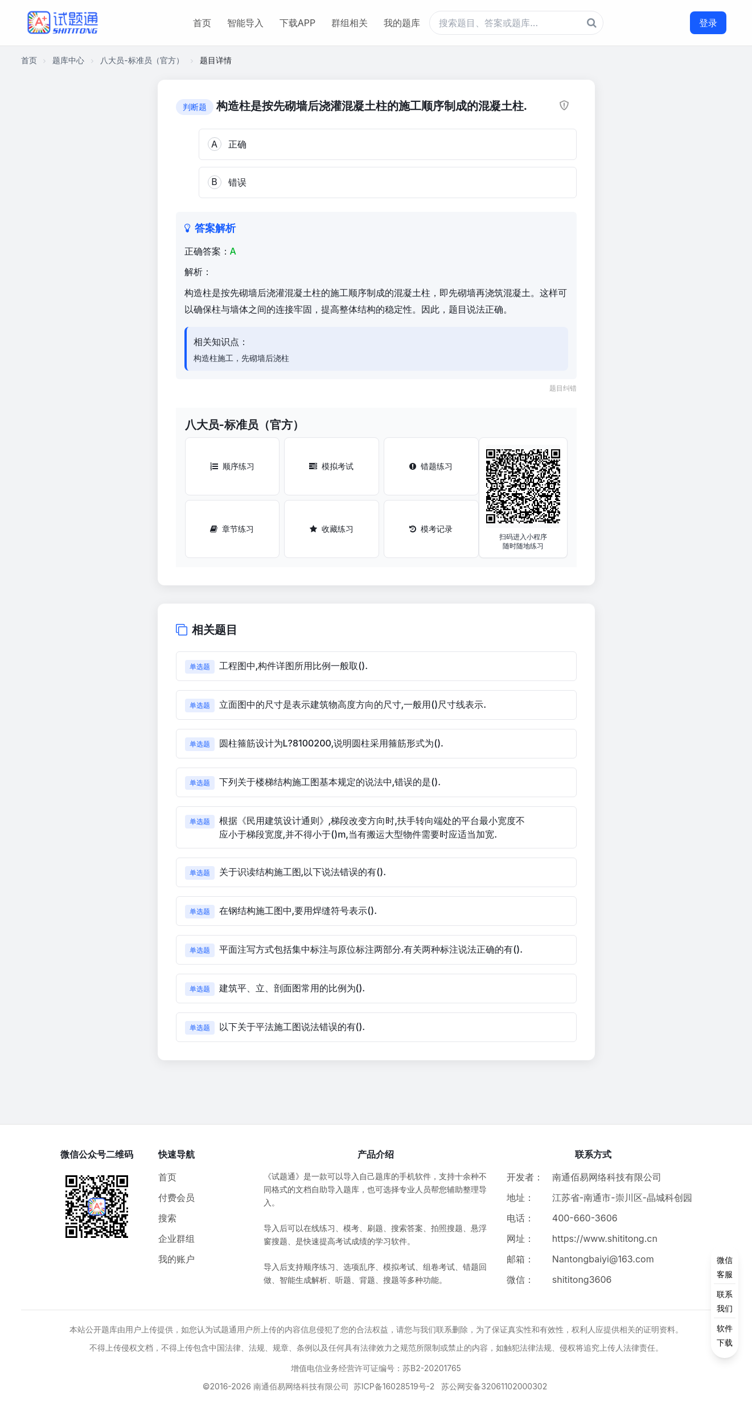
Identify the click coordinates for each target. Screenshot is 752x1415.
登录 (708, 22)
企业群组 (176, 1238)
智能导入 (245, 22)
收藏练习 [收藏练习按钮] (332, 529)
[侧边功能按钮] (724, 1301)
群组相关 (349, 22)
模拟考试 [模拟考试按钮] (331, 466)
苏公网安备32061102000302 (494, 1386)
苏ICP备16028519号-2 (394, 1386)
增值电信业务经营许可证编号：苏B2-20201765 (376, 1368)
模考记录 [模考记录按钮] (431, 529)
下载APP (297, 22)
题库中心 (68, 60)
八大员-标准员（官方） (141, 60)
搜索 (167, 1218)
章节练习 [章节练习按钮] (232, 529)
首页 (202, 22)
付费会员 (176, 1197)
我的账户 (176, 1259)
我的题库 (402, 22)
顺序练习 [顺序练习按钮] (232, 466)
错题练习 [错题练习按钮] (431, 466)
